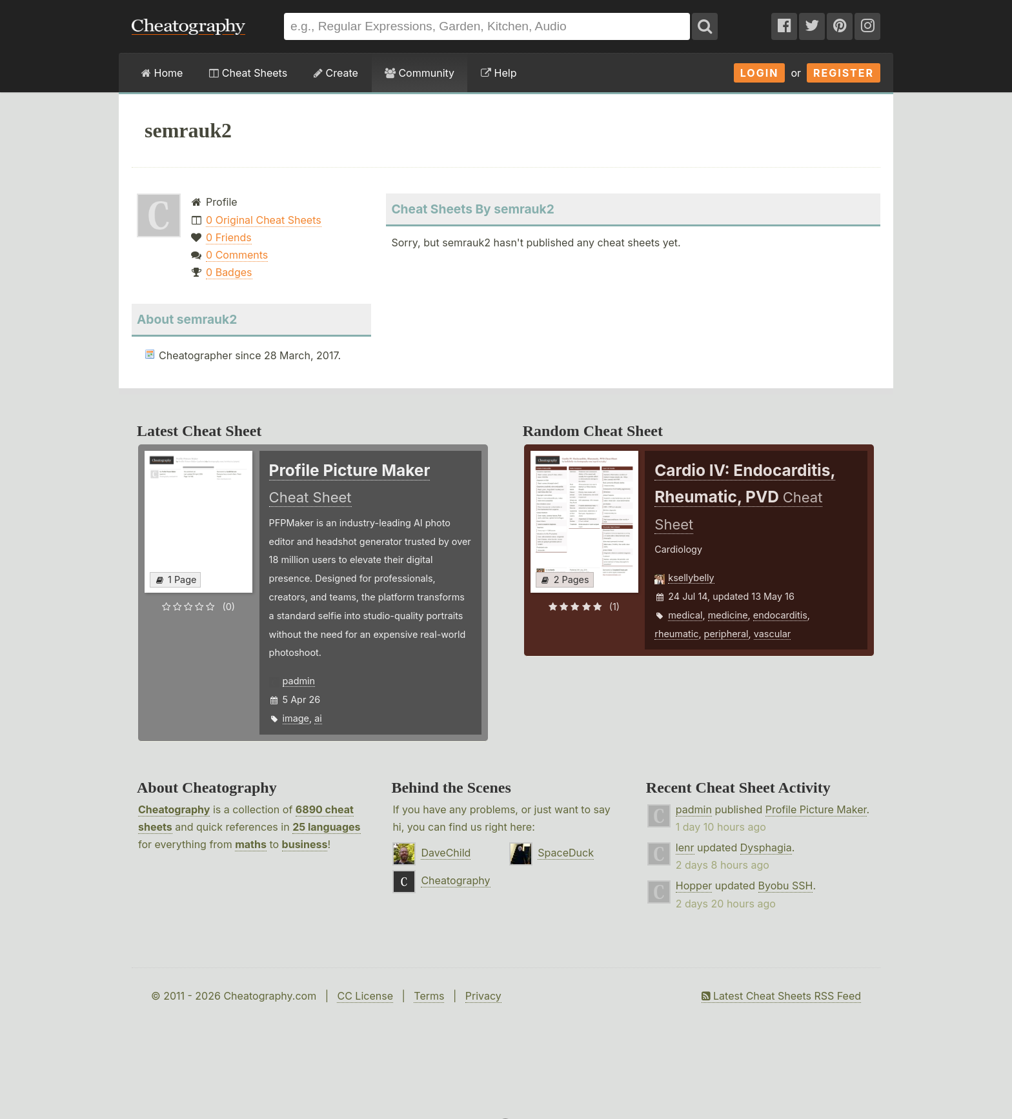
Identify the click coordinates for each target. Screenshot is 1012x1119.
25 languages (326, 826)
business (305, 844)
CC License (365, 995)
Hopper (694, 885)
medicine (728, 614)
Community (419, 72)
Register (843, 72)
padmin (299, 680)
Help (498, 72)
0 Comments (237, 254)
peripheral (726, 633)
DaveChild (446, 852)
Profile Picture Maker (816, 809)
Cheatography (174, 809)
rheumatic (676, 633)
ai (318, 718)
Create (336, 72)
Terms (429, 995)
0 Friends (229, 237)
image (296, 718)
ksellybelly (691, 577)
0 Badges (229, 272)
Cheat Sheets (248, 72)
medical (685, 614)
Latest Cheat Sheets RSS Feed (781, 995)
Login (759, 72)
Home (162, 72)
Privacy (483, 995)
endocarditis (780, 614)
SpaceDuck (566, 852)
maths (251, 844)
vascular (772, 633)
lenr (685, 847)
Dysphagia (766, 847)
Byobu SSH (785, 885)
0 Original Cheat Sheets (263, 219)
